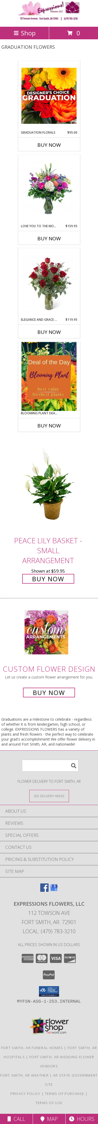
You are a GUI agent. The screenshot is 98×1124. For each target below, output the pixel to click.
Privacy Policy (25, 1093)
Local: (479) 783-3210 (49, 931)
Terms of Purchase (64, 1093)
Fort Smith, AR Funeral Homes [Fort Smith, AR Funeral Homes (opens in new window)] (32, 1047)
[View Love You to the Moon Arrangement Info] (49, 189)
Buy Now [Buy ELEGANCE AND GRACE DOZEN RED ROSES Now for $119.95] (49, 332)
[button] (49, 991)
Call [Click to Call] (16, 1118)
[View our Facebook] (44, 890)
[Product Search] (50, 766)
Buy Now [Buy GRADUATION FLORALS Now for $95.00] (49, 145)
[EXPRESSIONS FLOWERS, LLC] (49, 19)
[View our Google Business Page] (54, 890)
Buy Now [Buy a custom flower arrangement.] (49, 692)
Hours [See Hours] (81, 1118)
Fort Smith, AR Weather (24, 1075)
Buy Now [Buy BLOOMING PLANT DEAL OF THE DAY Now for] (49, 425)
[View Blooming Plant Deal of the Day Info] (49, 376)
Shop (25, 33)
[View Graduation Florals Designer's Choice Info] (49, 95)
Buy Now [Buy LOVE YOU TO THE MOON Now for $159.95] (49, 238)
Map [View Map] (49, 1118)
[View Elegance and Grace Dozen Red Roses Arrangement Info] (49, 283)
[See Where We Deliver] (49, 795)
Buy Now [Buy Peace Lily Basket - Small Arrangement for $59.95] (48, 578)
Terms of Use (49, 1102)
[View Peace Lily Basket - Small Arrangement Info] (49, 485)
